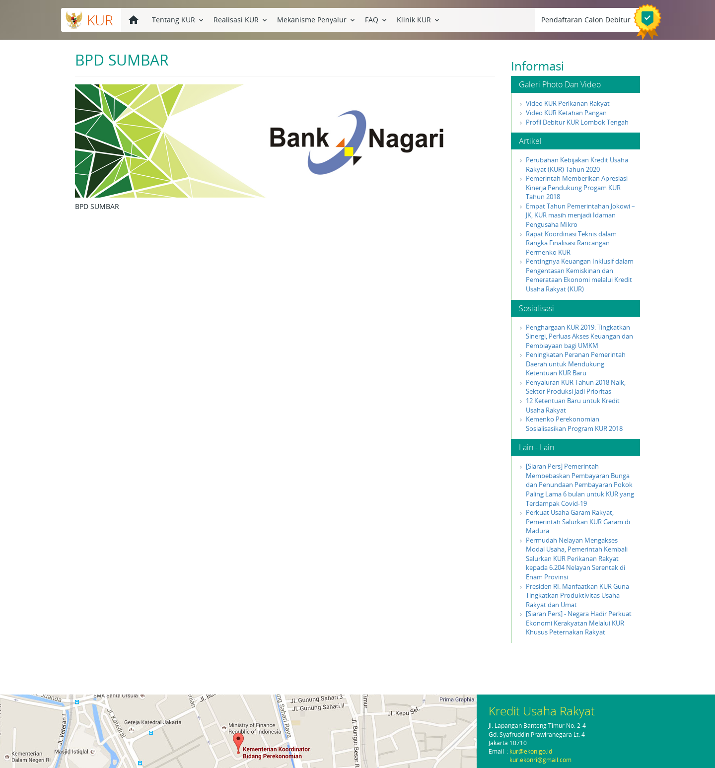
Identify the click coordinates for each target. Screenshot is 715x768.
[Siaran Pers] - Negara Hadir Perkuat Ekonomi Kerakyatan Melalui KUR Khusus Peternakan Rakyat (579, 622)
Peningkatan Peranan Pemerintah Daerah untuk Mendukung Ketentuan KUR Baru (576, 363)
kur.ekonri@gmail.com (540, 760)
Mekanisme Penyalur (317, 19)
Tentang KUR (178, 19)
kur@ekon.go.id (530, 751)
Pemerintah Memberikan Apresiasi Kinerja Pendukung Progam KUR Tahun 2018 (577, 187)
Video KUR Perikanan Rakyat (568, 103)
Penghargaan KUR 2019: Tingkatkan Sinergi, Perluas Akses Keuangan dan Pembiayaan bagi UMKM (579, 336)
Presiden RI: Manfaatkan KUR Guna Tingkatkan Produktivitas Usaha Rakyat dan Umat (577, 595)
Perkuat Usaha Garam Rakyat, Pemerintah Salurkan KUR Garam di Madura (578, 521)
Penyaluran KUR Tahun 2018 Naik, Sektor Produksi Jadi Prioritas (576, 387)
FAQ (376, 19)
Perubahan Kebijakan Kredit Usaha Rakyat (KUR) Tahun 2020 (577, 164)
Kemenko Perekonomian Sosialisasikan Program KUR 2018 (574, 424)
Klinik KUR (419, 19)
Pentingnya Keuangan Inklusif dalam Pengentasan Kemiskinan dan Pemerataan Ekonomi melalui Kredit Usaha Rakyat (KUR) (580, 275)
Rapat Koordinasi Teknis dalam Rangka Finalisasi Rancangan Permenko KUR (571, 243)
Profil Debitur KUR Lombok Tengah (577, 122)
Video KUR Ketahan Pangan (566, 112)
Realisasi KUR (241, 19)
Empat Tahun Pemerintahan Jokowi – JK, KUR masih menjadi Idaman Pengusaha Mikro (580, 215)
